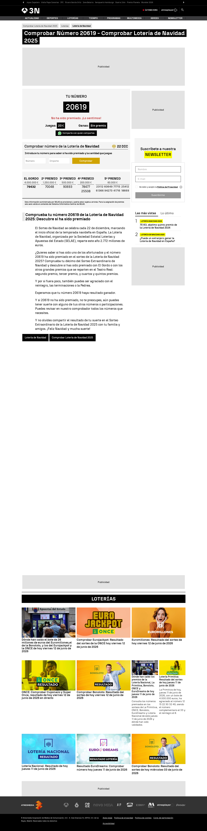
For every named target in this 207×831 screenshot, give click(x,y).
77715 (116, 186)
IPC (62, 2)
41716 (116, 190)
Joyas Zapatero (33, 2)
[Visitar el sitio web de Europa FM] (140, 805)
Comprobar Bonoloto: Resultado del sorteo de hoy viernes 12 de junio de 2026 (100, 695)
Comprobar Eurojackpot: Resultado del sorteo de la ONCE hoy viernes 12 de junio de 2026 (101, 643)
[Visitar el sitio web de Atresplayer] (166, 805)
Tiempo (93, 18)
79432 (31, 187)
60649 (108, 186)
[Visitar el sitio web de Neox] (87, 805)
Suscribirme (158, 195)
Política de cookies (143, 818)
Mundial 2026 (147, 2)
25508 (85, 191)
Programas (113, 18)
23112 (99, 186)
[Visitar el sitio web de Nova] (98, 805)
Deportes (52, 18)
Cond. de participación (163, 818)
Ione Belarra (88, 2)
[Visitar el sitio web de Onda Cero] (129, 805)
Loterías (72, 18)
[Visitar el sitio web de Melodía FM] (151, 805)
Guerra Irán (120, 2)
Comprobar (85, 160)
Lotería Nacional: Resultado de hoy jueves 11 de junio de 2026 (45, 767)
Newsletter (175, 18)
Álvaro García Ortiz (73, 2)
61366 (100, 190)
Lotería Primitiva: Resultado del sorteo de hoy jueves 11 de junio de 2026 (171, 681)
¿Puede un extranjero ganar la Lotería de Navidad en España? (157, 240)
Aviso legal (107, 818)
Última (151, 10)
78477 (86, 187)
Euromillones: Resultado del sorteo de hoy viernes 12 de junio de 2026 (157, 641)
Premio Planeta (133, 2)
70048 (49, 187)
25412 (125, 186)
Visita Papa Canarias (50, 2)
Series (155, 18)
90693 (67, 187)
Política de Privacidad (167, 187)
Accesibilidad (108, 823)
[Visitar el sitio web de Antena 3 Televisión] (66, 805)
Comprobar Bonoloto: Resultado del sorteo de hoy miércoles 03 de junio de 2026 (157, 769)
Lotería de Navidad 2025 (153, 235)
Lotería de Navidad (35, 337)
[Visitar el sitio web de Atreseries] (119, 805)
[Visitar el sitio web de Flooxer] (180, 805)
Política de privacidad (123, 818)
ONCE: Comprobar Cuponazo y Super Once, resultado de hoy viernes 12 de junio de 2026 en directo (46, 695)
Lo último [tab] (167, 213)
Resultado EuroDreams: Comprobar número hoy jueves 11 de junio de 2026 (102, 767)
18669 (125, 190)
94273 (108, 190)
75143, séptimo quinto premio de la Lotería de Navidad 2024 (158, 226)
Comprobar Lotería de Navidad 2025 (40, 26)
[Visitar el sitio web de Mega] (108, 805)
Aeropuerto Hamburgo (104, 2)
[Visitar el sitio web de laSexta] (76, 805)
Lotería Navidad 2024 (151, 221)
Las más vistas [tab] (145, 213)
